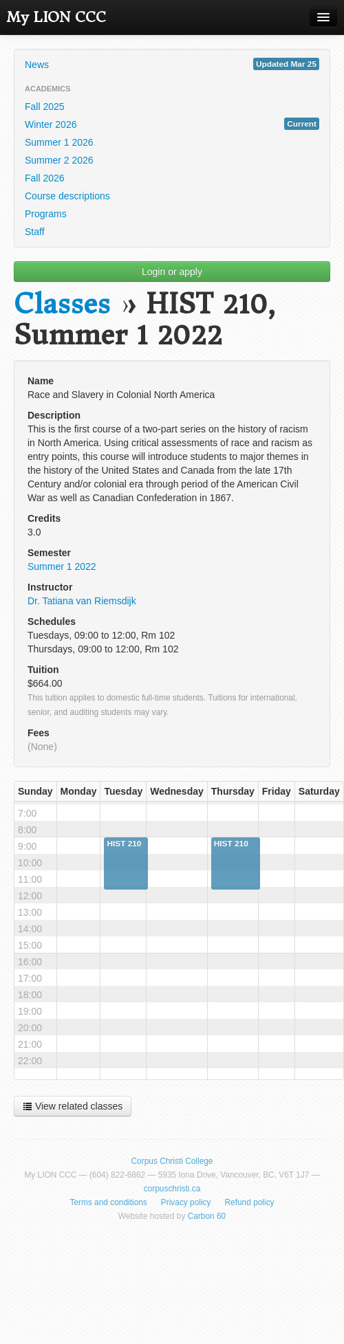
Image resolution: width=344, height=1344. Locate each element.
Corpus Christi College (172, 1161)
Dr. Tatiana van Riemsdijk (82, 600)
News (172, 64)
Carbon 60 (207, 1216)
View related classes (72, 1106)
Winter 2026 (172, 124)
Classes (62, 304)
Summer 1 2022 (62, 566)
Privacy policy (186, 1202)
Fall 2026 (45, 178)
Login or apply (172, 271)
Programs (46, 213)
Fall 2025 (45, 106)
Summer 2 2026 (59, 160)
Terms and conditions (108, 1202)
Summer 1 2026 (59, 142)
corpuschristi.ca (172, 1188)
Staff (35, 231)
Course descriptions (67, 195)
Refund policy (250, 1202)
